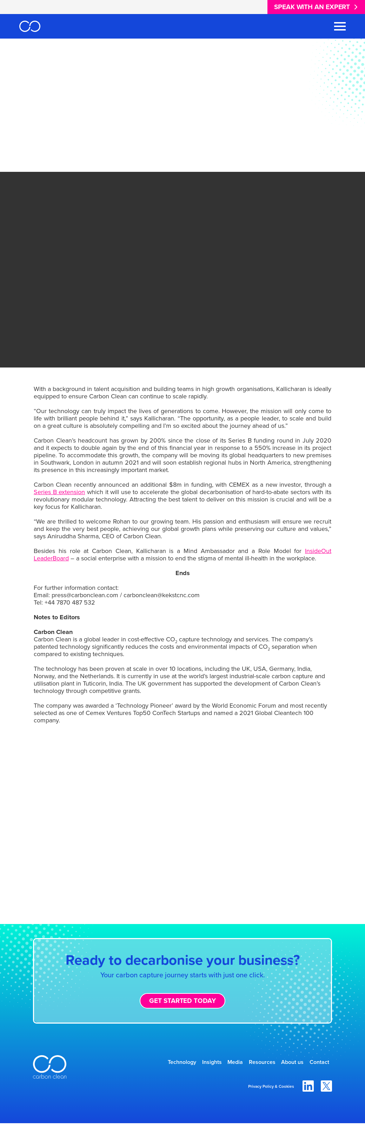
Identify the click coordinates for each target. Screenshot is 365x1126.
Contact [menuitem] (315, 1063)
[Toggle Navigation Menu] (340, 26)
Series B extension (59, 492)
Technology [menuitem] (144, 1063)
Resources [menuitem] (244, 1063)
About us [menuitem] (281, 1063)
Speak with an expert (312, 7)
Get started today (182, 1001)
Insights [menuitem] (180, 1063)
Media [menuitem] (210, 1063)
